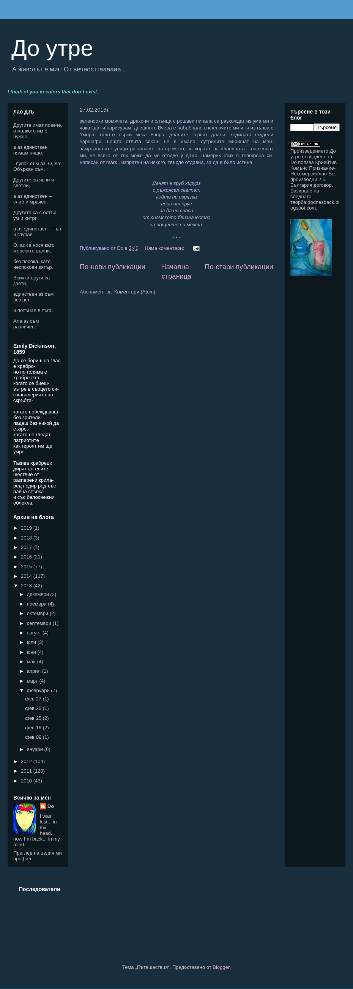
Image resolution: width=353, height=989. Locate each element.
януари (35, 749)
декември (38, 594)
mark (112, 162)
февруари (39, 690)
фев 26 (34, 708)
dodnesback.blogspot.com (314, 205)
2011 (27, 771)
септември (40, 623)
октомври (38, 613)
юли (32, 642)
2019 (27, 528)
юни (32, 652)
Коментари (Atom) (134, 292)
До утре (52, 48)
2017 (27, 547)
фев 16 (34, 727)
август (35, 633)
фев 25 (34, 718)
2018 (27, 538)
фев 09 (34, 737)
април (34, 671)
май (32, 661)
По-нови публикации (112, 267)
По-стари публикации (239, 267)
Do (50, 806)
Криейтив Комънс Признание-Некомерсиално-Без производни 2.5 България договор (313, 173)
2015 (27, 566)
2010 (27, 781)
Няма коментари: (165, 248)
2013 (27, 585)
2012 (27, 761)
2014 (27, 576)
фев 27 (34, 699)
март (33, 681)
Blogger (221, 967)
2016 (27, 557)
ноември (37, 604)
